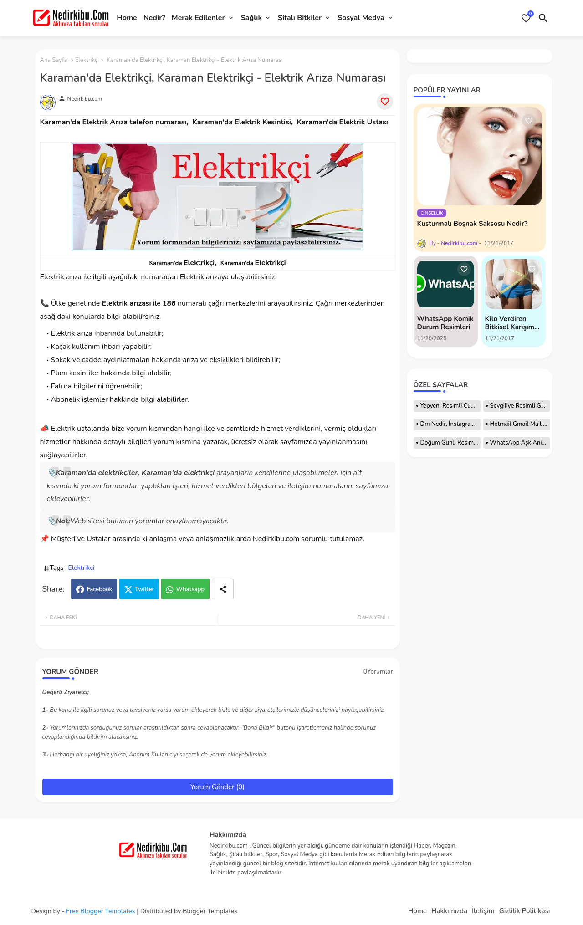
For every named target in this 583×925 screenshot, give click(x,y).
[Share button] (223, 589)
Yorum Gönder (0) (217, 787)
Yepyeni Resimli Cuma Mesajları (450, 406)
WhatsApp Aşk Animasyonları (520, 443)
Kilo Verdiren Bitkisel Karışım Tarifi (509, 323)
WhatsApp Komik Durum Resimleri (445, 323)
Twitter (144, 589)
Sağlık (251, 18)
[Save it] (385, 101)
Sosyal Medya (361, 18)
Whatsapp (190, 589)
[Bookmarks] (526, 18)
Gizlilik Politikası (524, 911)
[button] (543, 18)
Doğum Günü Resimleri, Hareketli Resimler (450, 443)
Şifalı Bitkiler (300, 18)
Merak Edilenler (198, 18)
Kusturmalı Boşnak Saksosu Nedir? (472, 224)
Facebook (99, 589)
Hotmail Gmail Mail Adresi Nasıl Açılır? (520, 424)
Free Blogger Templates (100, 911)
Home (127, 18)
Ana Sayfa (53, 60)
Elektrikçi (87, 60)
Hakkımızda (449, 911)
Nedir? (154, 18)
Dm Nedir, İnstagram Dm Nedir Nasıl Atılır (450, 424)
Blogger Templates (210, 911)
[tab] (126, 18)
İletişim (483, 911)
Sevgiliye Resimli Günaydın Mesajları (520, 406)
